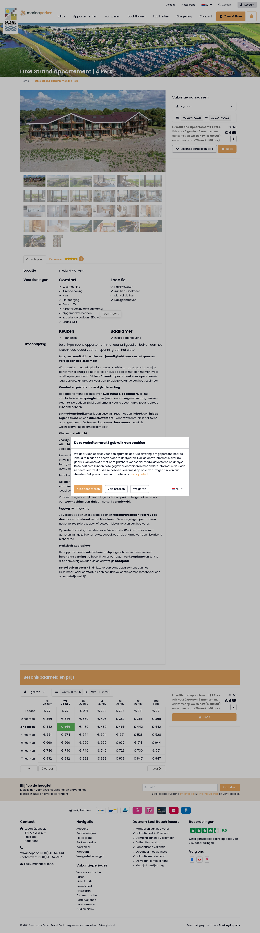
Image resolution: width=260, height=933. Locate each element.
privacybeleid (138, 474)
